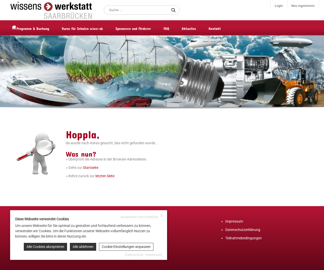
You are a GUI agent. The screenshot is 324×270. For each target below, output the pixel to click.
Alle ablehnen (83, 247)
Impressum (234, 221)
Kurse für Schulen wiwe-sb (92, 27)
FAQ (176, 27)
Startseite (90, 168)
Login (279, 6)
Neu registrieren (303, 6)
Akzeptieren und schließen (141, 216)
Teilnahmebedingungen (243, 238)
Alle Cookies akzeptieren (45, 247)
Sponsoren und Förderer (143, 27)
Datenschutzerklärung (242, 230)
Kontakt (225, 27)
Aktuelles (199, 27)
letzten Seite (104, 176)
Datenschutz (134, 255)
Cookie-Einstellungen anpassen (126, 247)
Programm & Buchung (43, 27)
